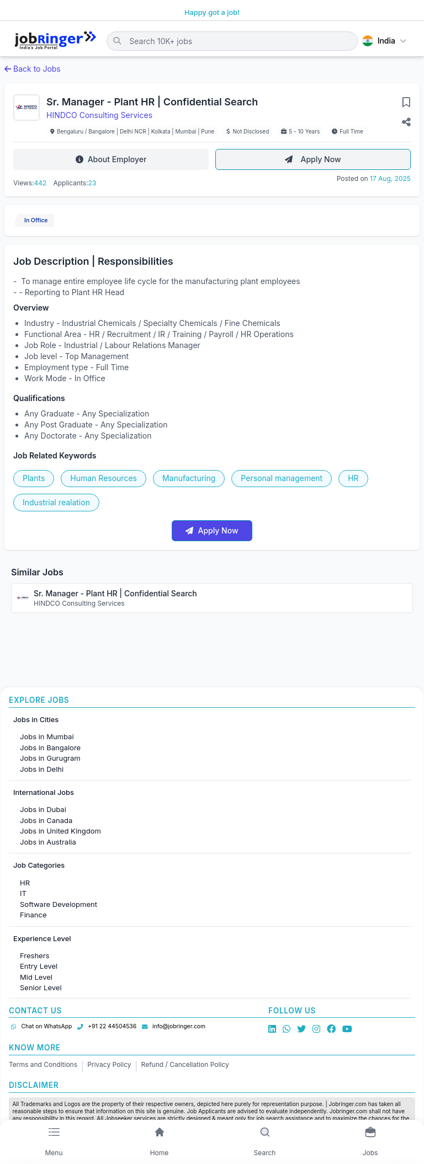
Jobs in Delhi (41, 769)
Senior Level (41, 987)
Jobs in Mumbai (47, 736)
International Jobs (43, 792)
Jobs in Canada (46, 820)
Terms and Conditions (43, 1064)
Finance (33, 914)
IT (23, 893)
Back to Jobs (32, 68)
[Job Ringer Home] (55, 41)
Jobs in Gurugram (50, 758)
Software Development (58, 904)
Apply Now (313, 159)
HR (25, 882)
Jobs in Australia (48, 841)
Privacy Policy (109, 1064)
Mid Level (36, 977)
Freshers (34, 955)
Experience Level (42, 939)
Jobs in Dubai (43, 809)
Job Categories (39, 865)
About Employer (111, 159)
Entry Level (38, 966)
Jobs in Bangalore (50, 747)
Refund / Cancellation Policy (185, 1064)
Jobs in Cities (36, 720)
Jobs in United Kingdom (60, 830)
